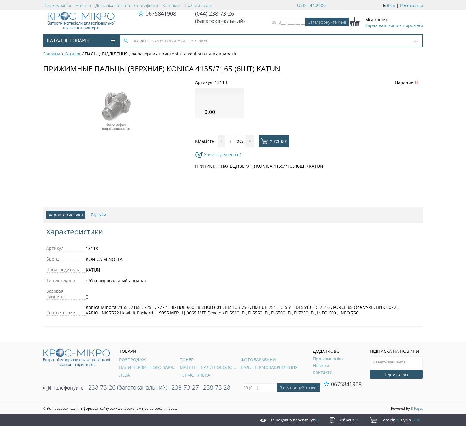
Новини (83, 5)
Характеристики (66, 215)
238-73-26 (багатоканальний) (127, 387)
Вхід (391, 5)
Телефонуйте (63, 387)
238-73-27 (185, 387)
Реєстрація (411, 5)
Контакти (171, 5)
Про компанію (57, 5)
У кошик (274, 141)
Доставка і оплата (112, 5)
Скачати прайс (198, 5)
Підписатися (396, 374)
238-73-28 (216, 387)
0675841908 (161, 13)
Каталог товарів (81, 40)
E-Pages (417, 408)
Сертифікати (146, 5)
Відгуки (98, 215)
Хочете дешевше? (218, 155)
